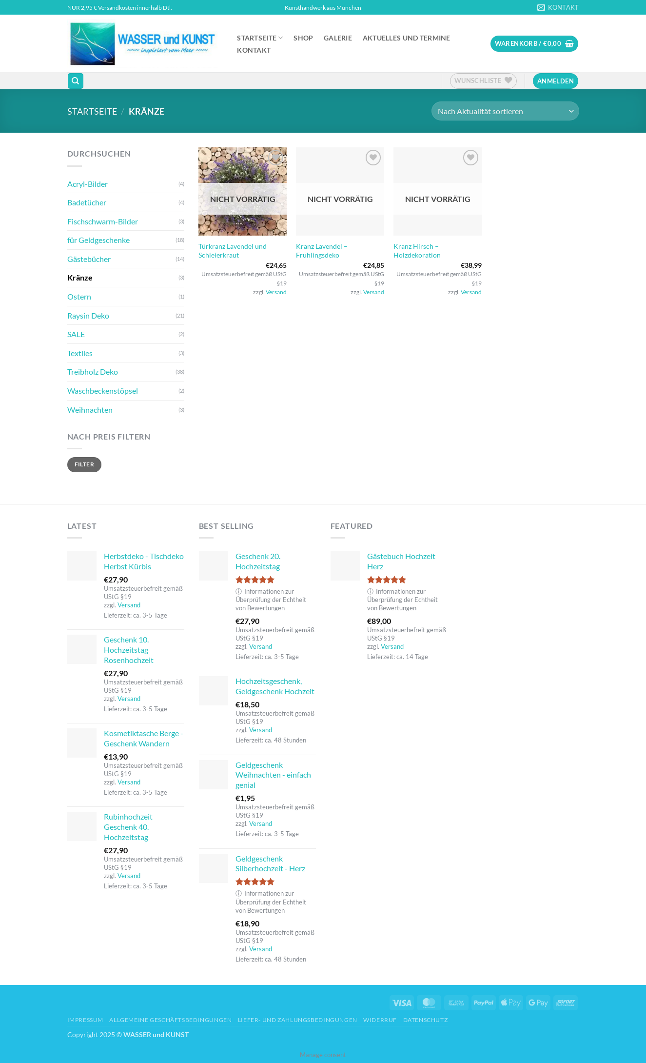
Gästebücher (89, 258)
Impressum (85, 1019)
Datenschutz (425, 1019)
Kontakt (254, 50)
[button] (534, 44)
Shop (303, 38)
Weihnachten (90, 409)
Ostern (79, 296)
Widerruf (380, 1019)
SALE (76, 334)
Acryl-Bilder (87, 183)
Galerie (338, 38)
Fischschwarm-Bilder (102, 221)
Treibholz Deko (92, 371)
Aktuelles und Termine (406, 38)
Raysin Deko (88, 315)
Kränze (80, 277)
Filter (84, 464)
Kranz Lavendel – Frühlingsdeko (322, 251)
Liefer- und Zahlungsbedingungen (297, 1019)
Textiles (80, 353)
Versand (276, 292)
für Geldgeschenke (98, 239)
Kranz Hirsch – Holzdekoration (417, 251)
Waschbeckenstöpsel (102, 390)
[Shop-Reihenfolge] (505, 110)
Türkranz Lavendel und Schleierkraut (232, 251)
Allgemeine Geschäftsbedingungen (170, 1019)
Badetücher (86, 202)
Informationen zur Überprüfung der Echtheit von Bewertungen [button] (270, 599)
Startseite (260, 37)
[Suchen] (75, 81)
